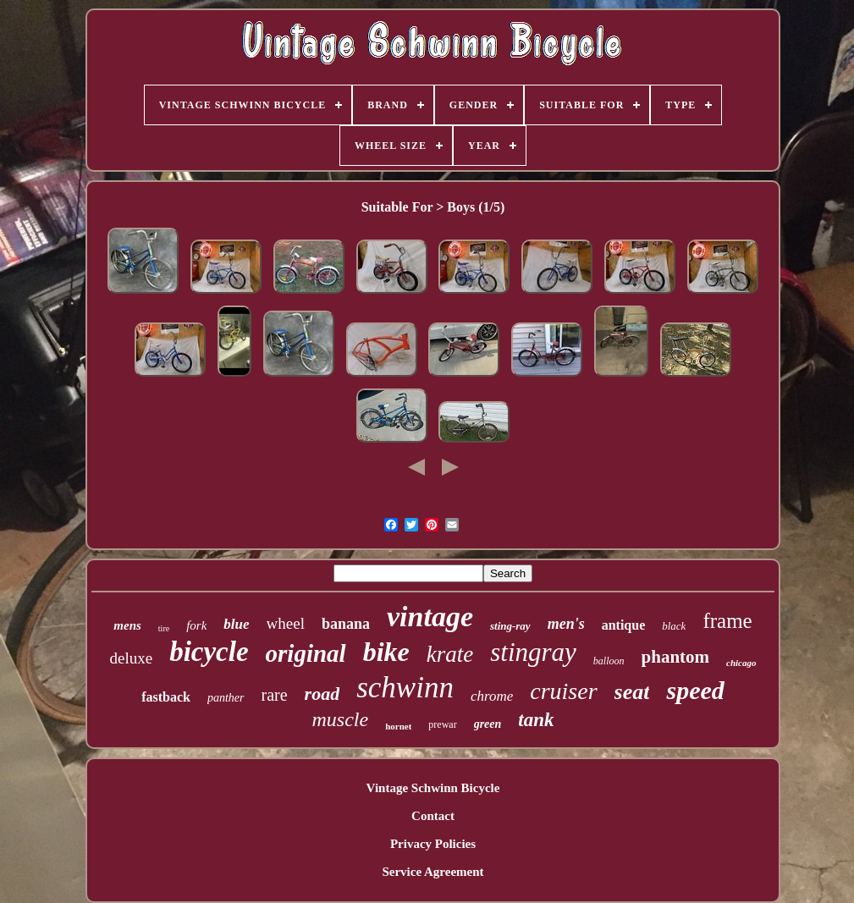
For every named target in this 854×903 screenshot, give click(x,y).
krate (450, 654)
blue (236, 624)
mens (127, 625)
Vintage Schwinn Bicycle (433, 788)
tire (163, 628)
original (306, 653)
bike (386, 651)
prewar (442, 724)
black (674, 625)
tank (536, 719)
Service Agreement (432, 871)
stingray (533, 652)
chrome (492, 696)
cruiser (563, 691)
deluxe (130, 658)
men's (566, 623)
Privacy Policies (433, 844)
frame (727, 620)
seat (632, 692)
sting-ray (510, 625)
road (322, 693)
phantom (676, 657)
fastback (165, 697)
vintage (430, 616)
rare (275, 695)
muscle (340, 719)
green (488, 724)
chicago (741, 663)
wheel (286, 623)
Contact (433, 816)
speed (695, 690)
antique (624, 625)
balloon (609, 661)
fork (196, 625)
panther (226, 697)
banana (346, 623)
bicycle (208, 651)
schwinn (405, 687)
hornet (398, 726)
